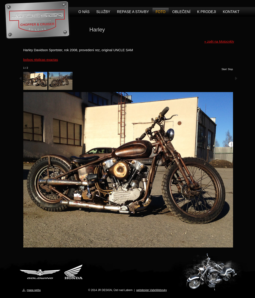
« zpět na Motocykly (219, 41)
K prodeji (206, 12)
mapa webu (34, 290)
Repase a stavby (133, 12)
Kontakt (231, 12)
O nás (84, 12)
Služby (103, 12)
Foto (161, 12)
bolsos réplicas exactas (40, 60)
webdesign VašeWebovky (151, 290)
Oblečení (181, 12)
